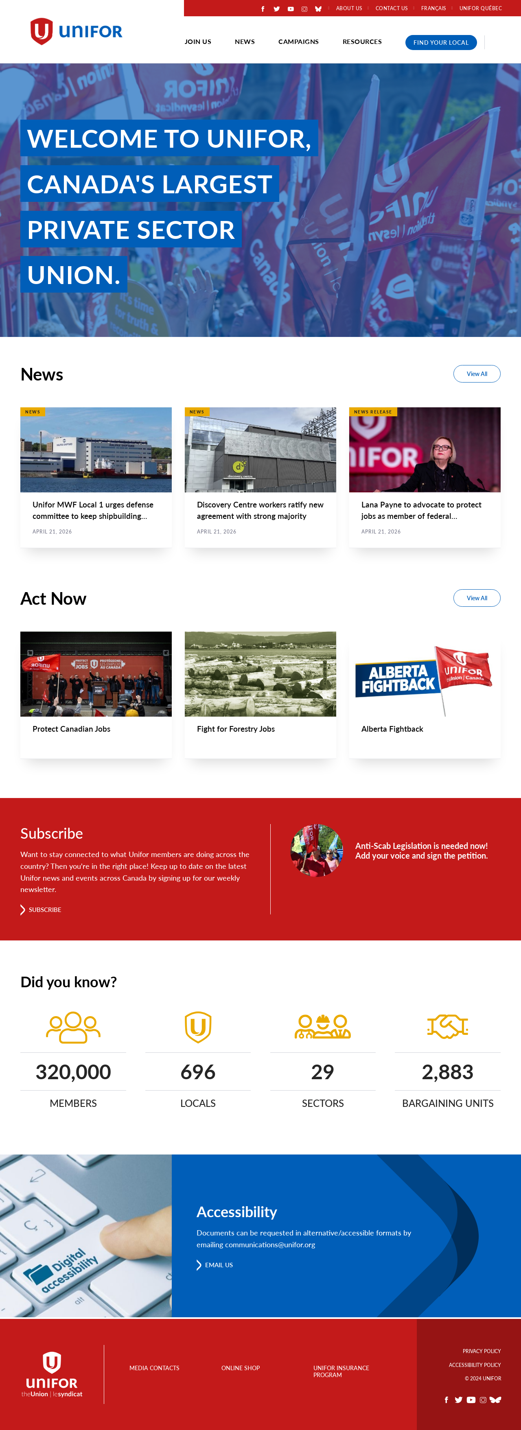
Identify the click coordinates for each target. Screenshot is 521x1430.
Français (434, 8)
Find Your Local (441, 42)
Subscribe (46, 911)
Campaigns (298, 41)
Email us (220, 1266)
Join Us (198, 41)
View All (477, 373)
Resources (362, 41)
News (245, 41)
